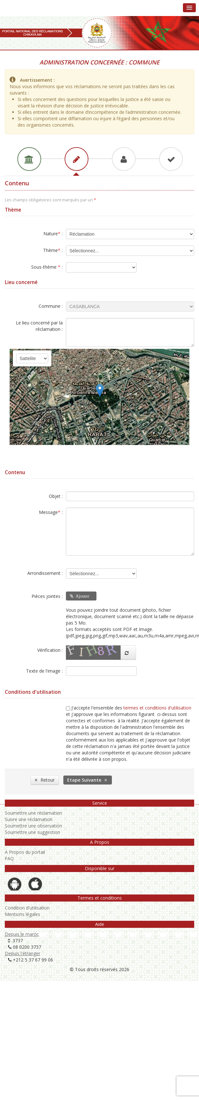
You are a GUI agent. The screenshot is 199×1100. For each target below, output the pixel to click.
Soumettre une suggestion (32, 832)
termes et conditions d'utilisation (157, 708)
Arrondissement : (45, 573)
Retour (45, 780)
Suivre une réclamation (28, 819)
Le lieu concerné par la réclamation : (39, 326)
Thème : (53, 250)
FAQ (9, 858)
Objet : (56, 496)
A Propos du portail (25, 852)
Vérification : (50, 650)
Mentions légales (22, 914)
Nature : (53, 234)
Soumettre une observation (33, 826)
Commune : (51, 306)
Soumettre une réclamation (33, 813)
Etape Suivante (87, 780)
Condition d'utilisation (27, 908)
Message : (51, 512)
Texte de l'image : (44, 671)
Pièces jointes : (47, 596)
